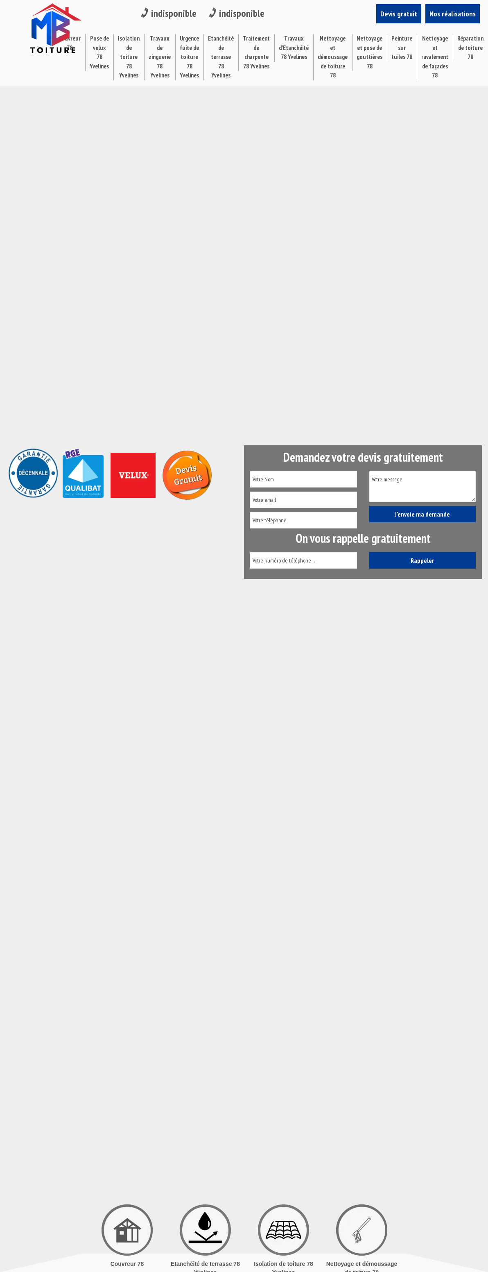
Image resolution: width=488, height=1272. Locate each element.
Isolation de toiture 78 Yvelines (129, 56)
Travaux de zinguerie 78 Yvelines (160, 56)
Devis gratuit (398, 13)
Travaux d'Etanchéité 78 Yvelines (294, 47)
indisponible (169, 13)
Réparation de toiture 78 (470, 47)
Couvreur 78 (127, 1264)
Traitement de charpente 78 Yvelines (256, 52)
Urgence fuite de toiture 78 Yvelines (189, 56)
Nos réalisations (452, 13)
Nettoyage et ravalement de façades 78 (434, 56)
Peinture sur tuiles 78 (401, 47)
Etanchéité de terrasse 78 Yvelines (221, 56)
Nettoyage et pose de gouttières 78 (369, 52)
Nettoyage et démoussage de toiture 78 (333, 56)
